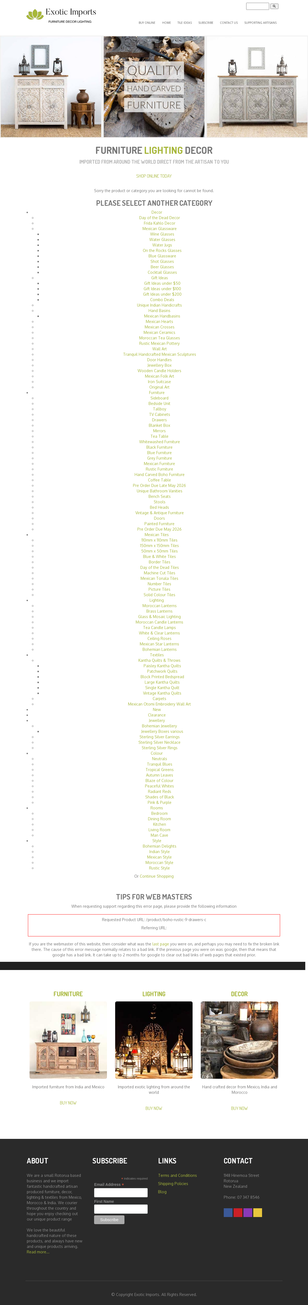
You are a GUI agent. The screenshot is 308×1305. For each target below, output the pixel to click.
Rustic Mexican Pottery (159, 339)
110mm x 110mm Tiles (159, 536)
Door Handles (159, 356)
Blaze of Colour (159, 776)
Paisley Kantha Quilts (162, 662)
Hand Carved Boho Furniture (160, 470)
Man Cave (159, 831)
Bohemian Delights (159, 842)
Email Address (109, 1182)
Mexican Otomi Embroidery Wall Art (159, 700)
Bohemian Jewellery (159, 722)
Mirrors (159, 427)
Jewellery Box (159, 361)
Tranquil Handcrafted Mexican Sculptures (159, 350)
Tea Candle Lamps (159, 623)
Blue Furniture (159, 448)
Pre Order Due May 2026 (159, 525)
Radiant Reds (159, 787)
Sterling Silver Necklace (159, 738)
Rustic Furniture (159, 465)
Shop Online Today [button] (154, 172)
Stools (159, 498)
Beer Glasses (162, 263)
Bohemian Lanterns (160, 645)
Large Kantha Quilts (162, 678)
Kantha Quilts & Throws (159, 656)
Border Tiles (159, 558)
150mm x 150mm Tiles (159, 541)
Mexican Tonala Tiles (159, 574)
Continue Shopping (157, 872)
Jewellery (157, 716)
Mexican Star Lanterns (159, 640)
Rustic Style (159, 864)
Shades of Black (159, 793)
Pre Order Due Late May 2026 (159, 481)
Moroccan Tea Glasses (159, 334)
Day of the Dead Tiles (159, 563)
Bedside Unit (159, 399)
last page (160, 940)
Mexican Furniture (159, 459)
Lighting (157, 596)
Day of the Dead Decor (159, 213)
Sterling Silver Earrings (160, 733)
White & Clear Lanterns (159, 629)
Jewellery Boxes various (162, 727)
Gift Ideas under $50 (162, 279)
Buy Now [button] (68, 1100)
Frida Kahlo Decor (159, 219)
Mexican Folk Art (159, 372)
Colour (157, 749)
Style (156, 836)
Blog (162, 1189)
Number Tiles (159, 580)
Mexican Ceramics (159, 328)
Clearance (157, 711)
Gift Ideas (159, 274)
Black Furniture (159, 443)
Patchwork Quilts (162, 667)
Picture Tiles (159, 585)
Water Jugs (162, 241)
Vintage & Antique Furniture (159, 509)
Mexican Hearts (159, 317)
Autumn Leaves (159, 771)
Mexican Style (159, 853)
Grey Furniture (159, 454)
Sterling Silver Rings (160, 744)
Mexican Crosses (160, 323)
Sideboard (159, 394)
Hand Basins (159, 306)
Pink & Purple (160, 798)
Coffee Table (159, 476)
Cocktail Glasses (162, 268)
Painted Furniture (159, 520)
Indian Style (159, 847)
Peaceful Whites (159, 782)
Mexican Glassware (160, 224)
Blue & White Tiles (159, 552)
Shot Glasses (162, 257)
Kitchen (159, 820)
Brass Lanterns (159, 607)
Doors (159, 514)
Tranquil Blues (159, 760)
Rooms (156, 804)
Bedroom (159, 809)
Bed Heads (159, 503)
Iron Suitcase (159, 377)
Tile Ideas (194, 21)
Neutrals (159, 755)
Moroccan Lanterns (160, 601)
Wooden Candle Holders (159, 367)
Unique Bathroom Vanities (159, 487)
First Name (104, 1199)
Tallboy (159, 405)
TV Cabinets (159, 410)
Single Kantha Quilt (162, 683)
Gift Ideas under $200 (162, 290)
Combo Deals (162, 295)
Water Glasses (162, 235)
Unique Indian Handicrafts (159, 301)
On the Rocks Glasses (162, 246)
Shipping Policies (173, 1181)
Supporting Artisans (261, 21)
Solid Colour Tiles (159, 591)
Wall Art (159, 345)
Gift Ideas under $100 (162, 285)
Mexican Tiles (157, 530)
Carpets (159, 694)
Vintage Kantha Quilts (162, 689)
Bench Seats (160, 492)
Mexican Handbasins (162, 312)
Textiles (157, 651)
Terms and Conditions (177, 1173)
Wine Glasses (162, 230)
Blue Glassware (162, 252)
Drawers (159, 416)
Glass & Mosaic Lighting (159, 612)
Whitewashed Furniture (159, 438)
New (157, 705)
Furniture (157, 388)
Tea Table (159, 432)
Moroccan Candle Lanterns (159, 618)
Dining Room (159, 815)
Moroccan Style (159, 858)
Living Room (159, 826)
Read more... (38, 1249)
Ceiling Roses (159, 634)
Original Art (159, 383)
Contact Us (232, 21)
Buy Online (163, 21)
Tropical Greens (160, 765)
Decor (157, 208)
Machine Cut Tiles (159, 569)
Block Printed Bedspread (162, 673)
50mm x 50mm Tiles (159, 547)
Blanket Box (159, 421)
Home (179, 21)
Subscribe (212, 21)
